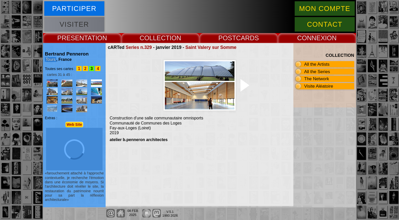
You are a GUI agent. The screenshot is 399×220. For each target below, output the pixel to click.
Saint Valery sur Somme (211, 47)
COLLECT (154, 38)
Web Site (74, 124)
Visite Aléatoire (318, 86)
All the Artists (317, 64)
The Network (316, 78)
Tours (50, 59)
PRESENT (72, 38)
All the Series (317, 71)
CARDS (247, 38)
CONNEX (311, 38)
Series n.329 (139, 47)
